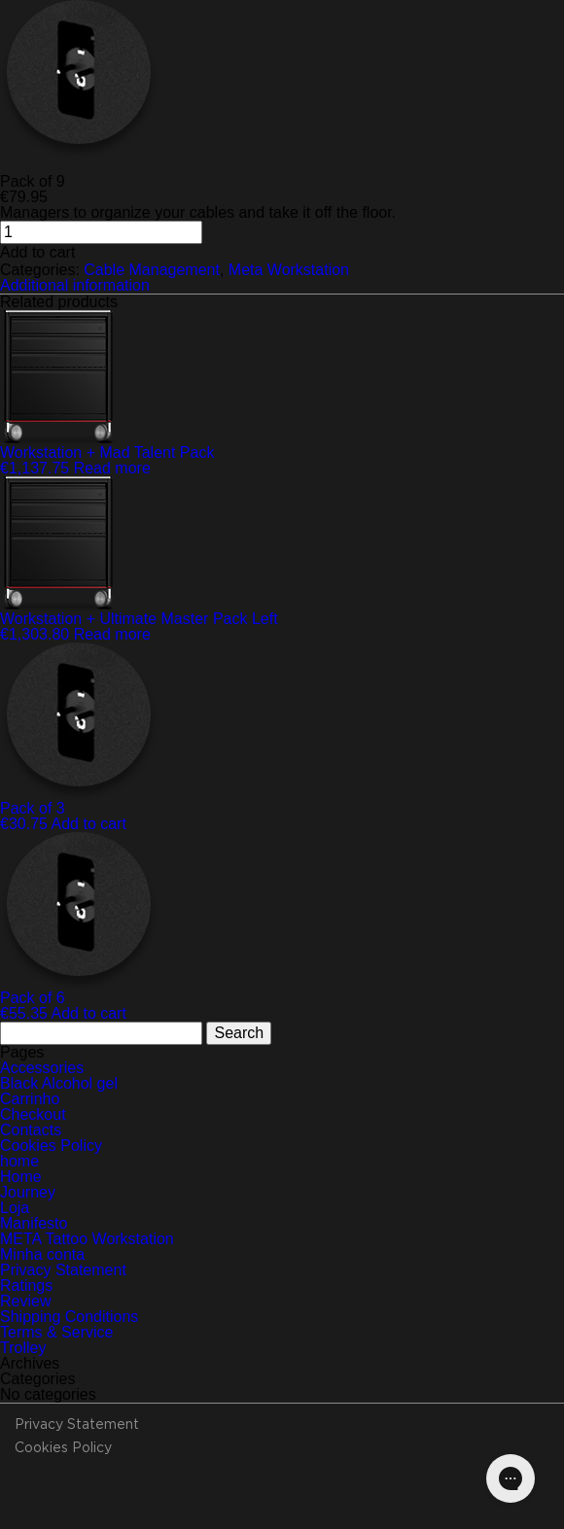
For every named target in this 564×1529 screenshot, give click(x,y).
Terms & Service (56, 1332)
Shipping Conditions (69, 1316)
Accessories (42, 1068)
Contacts (30, 1130)
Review (25, 1301)
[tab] (282, 286)
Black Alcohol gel (59, 1083)
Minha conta (42, 1254)
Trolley (23, 1347)
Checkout (33, 1114)
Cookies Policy (51, 1145)
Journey (27, 1192)
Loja (14, 1207)
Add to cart (37, 252)
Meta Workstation (289, 269)
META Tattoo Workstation (87, 1239)
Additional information (75, 285)
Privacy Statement (63, 1270)
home (19, 1161)
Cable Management (152, 269)
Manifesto (33, 1223)
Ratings (26, 1285)
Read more (112, 468)
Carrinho (29, 1099)
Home (21, 1176)
